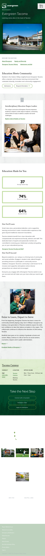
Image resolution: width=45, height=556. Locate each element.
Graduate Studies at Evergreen (11, 347)
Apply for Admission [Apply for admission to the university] (22, 407)
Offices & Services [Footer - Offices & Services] (29, 506)
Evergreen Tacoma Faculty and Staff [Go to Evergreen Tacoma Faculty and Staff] (12, 249)
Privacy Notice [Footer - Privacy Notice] (5, 547)
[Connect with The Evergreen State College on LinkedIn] (27, 444)
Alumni (4, 344)
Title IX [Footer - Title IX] (3, 550)
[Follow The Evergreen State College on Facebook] (17, 444)
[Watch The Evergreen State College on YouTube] (20, 444)
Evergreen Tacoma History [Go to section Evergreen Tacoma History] (10, 64)
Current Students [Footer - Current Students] (13, 500)
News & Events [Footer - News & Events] (28, 514)
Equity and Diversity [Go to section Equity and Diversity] (20, 61)
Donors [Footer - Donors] (11, 516)
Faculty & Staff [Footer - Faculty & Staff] (13, 514)
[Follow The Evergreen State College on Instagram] (24, 444)
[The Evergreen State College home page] (22, 425)
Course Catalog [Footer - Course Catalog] (28, 508)
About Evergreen (6, 10)
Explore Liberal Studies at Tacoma (15, 119)
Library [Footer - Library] (26, 500)
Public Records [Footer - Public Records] (6, 536)
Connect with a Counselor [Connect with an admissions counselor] (22, 398)
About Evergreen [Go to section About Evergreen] (7, 61)
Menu (41, 5)
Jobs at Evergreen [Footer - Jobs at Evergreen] (29, 516)
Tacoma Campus (10, 365)
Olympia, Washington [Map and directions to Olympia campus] (22, 432)
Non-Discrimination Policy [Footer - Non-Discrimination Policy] (8, 544)
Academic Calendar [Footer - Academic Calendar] (30, 511)
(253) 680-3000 (5, 376)
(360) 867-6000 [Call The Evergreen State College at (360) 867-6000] (22, 439)
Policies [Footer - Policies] (4, 538)
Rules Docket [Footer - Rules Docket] (5, 541)
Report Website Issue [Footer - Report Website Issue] (7, 527)
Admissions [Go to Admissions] (7, 86)
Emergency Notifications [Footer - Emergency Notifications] (8, 533)
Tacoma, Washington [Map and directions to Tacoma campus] (22, 436)
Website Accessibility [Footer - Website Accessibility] (7, 530)
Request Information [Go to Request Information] (22, 86)
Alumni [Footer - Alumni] (11, 519)
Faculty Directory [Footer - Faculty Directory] (29, 503)
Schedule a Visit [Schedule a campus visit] (22, 403)
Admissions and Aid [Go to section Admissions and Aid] (26, 64)
